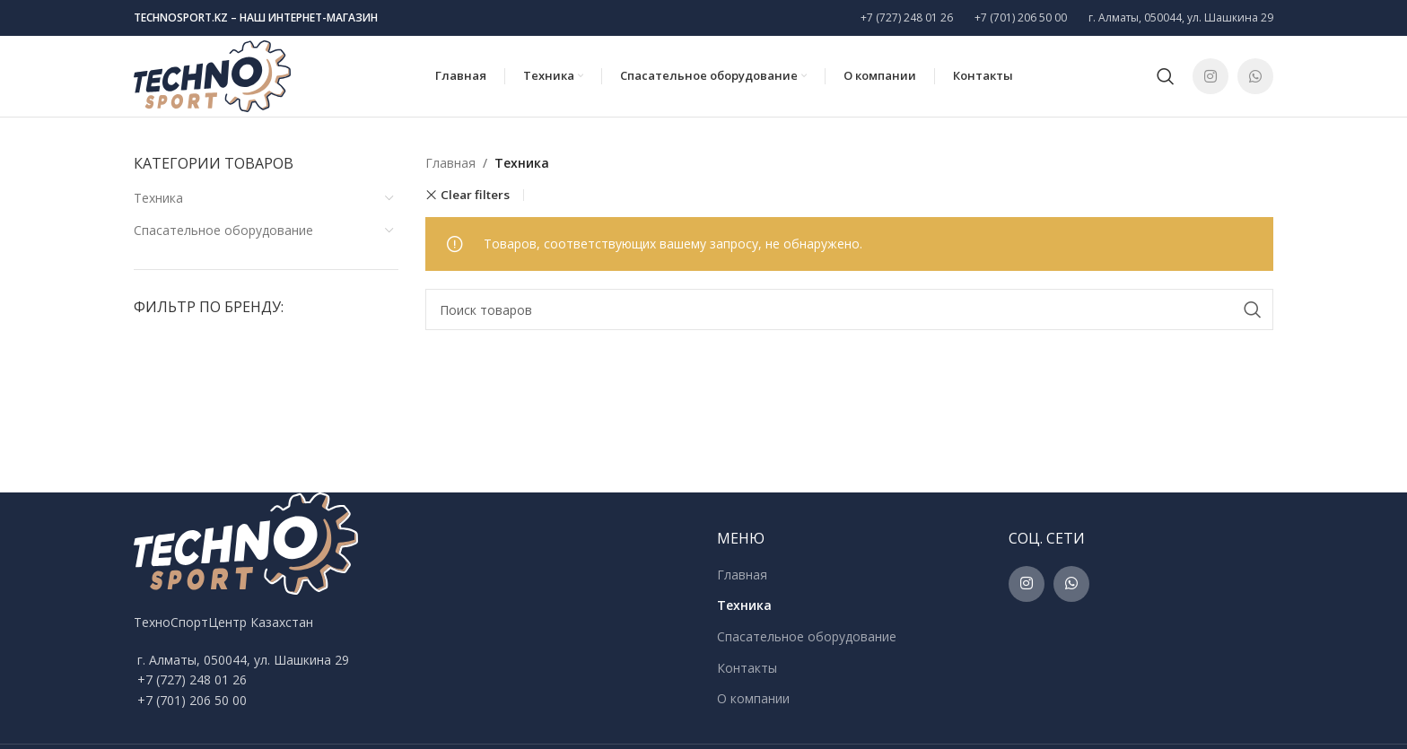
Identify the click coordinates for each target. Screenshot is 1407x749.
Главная (450, 162)
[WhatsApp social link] (1255, 76)
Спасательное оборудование (223, 230)
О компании (753, 698)
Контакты (747, 667)
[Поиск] (1166, 76)
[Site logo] (212, 74)
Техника (158, 197)
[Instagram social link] (1210, 76)
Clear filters (475, 195)
